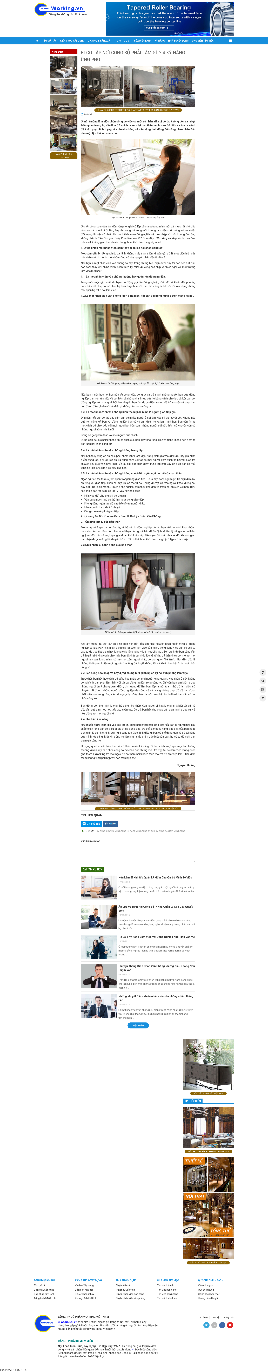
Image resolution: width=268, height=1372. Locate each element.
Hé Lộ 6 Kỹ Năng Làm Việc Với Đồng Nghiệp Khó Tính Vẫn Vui (156, 936)
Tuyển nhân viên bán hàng (130, 1294)
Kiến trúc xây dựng (72, 40)
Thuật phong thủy (84, 1294)
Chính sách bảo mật (208, 1294)
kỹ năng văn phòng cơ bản (141, 831)
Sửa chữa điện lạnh (44, 1294)
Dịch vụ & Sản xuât (44, 1289)
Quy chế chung (206, 1289)
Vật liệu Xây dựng (84, 1285)
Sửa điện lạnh (142, 40)
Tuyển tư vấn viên (125, 1289)
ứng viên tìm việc (168, 1280)
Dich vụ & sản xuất (100, 40)
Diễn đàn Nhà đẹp (84, 1289)
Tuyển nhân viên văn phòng (130, 1298)
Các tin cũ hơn (92, 869)
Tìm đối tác (49, 40)
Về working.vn (205, 1285)
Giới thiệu (203, 1317)
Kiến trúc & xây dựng (88, 1280)
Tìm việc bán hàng (167, 1289)
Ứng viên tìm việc (203, 40)
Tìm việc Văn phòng (167, 1294)
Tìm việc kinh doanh (167, 1298)
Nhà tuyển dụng (178, 40)
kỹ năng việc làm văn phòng (170, 831)
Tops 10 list (123, 40)
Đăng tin (41, 47)
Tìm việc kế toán (165, 1285)
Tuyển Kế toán (123, 1285)
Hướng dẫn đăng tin (208, 1298)
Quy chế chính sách (210, 1280)
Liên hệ (215, 1317)
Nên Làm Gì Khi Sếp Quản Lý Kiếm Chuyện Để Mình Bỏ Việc (155, 877)
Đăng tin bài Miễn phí (45, 1298)
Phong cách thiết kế (85, 1298)
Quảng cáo (228, 1317)
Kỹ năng (160, 40)
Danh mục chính (44, 1280)
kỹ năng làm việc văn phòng (111, 831)
